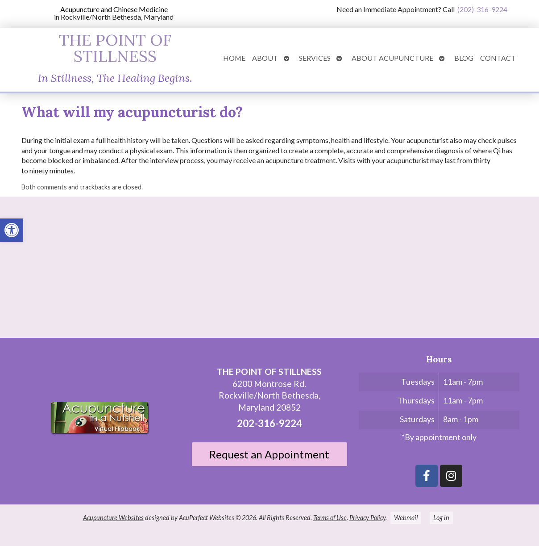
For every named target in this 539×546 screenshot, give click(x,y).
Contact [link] (498, 58)
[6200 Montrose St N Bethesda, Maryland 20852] (269, 271)
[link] (11, 230)
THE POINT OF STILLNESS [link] (115, 48)
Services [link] (315, 58)
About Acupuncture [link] (392, 58)
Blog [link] (463, 58)
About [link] (265, 58)
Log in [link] (441, 517)
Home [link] (234, 58)
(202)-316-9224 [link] (482, 9)
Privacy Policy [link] (367, 517)
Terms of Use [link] (330, 517)
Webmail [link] (406, 517)
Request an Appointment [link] (269, 454)
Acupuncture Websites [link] (113, 517)
